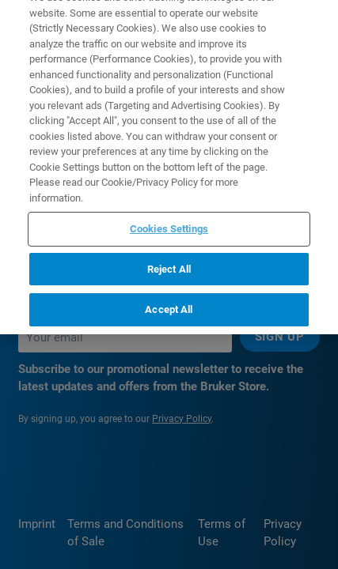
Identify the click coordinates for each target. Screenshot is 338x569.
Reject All (169, 260)
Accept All (168, 301)
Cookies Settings (169, 220)
